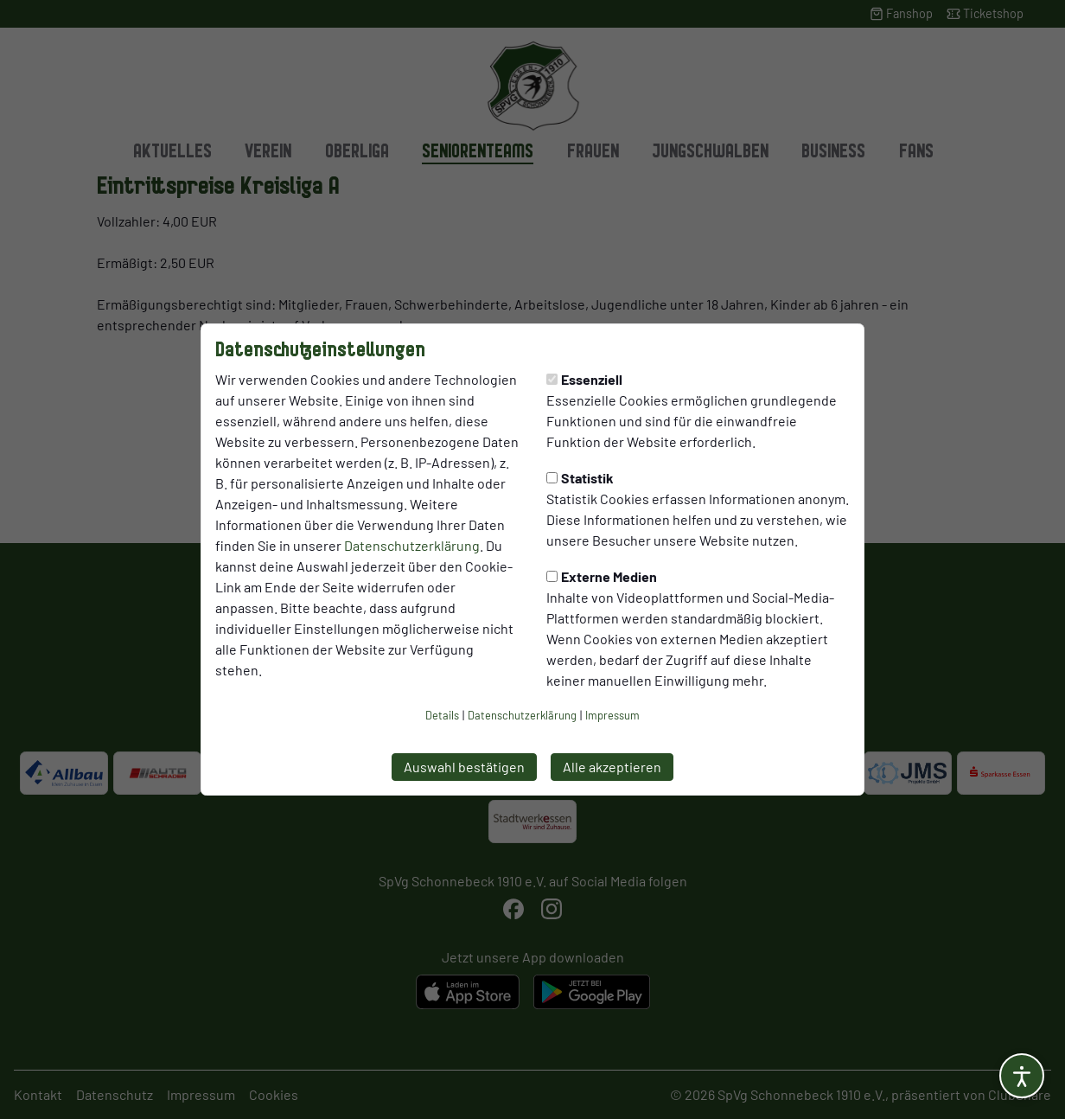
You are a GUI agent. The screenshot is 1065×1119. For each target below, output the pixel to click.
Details (442, 715)
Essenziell (584, 379)
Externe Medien (601, 576)
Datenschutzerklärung (412, 545)
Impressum (612, 715)
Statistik (580, 478)
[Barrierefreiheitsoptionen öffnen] (1021, 1075)
